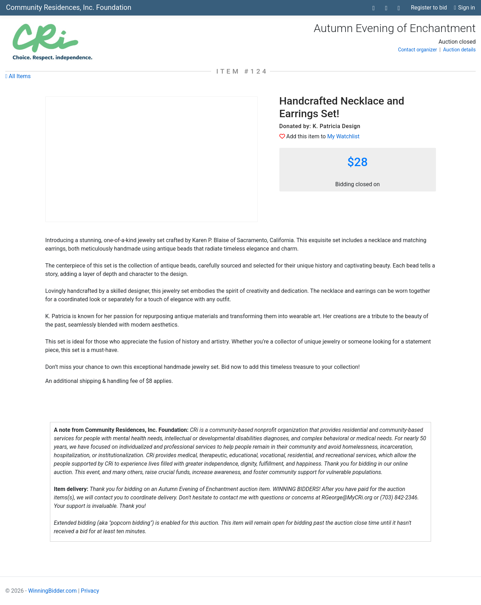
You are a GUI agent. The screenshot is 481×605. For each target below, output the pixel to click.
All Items (18, 76)
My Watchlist (343, 136)
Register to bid (429, 7)
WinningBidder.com (52, 590)
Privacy (90, 590)
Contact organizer (417, 49)
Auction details (459, 49)
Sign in (464, 7)
